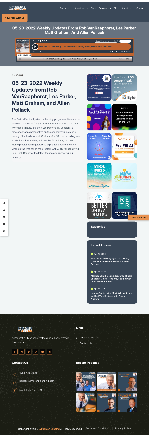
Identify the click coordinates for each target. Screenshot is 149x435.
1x (38, 41)
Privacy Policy (123, 428)
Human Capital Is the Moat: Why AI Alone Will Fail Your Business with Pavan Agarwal (111, 296)
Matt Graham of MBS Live (49, 136)
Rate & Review (125, 51)
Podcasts (65, 8)
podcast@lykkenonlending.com (36, 381)
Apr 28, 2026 (98, 271)
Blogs (93, 8)
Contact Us (141, 8)
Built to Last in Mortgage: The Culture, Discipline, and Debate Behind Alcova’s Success (111, 261)
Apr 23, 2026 (98, 289)
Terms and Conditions (98, 428)
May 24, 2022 (17, 75)
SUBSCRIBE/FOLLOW (124, 41)
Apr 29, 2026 (98, 254)
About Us (127, 8)
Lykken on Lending (49, 429)
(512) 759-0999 (28, 373)
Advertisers (80, 8)
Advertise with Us (14, 17)
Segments (104, 8)
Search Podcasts (138, 217)
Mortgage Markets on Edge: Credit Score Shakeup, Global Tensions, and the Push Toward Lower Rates (111, 279)
